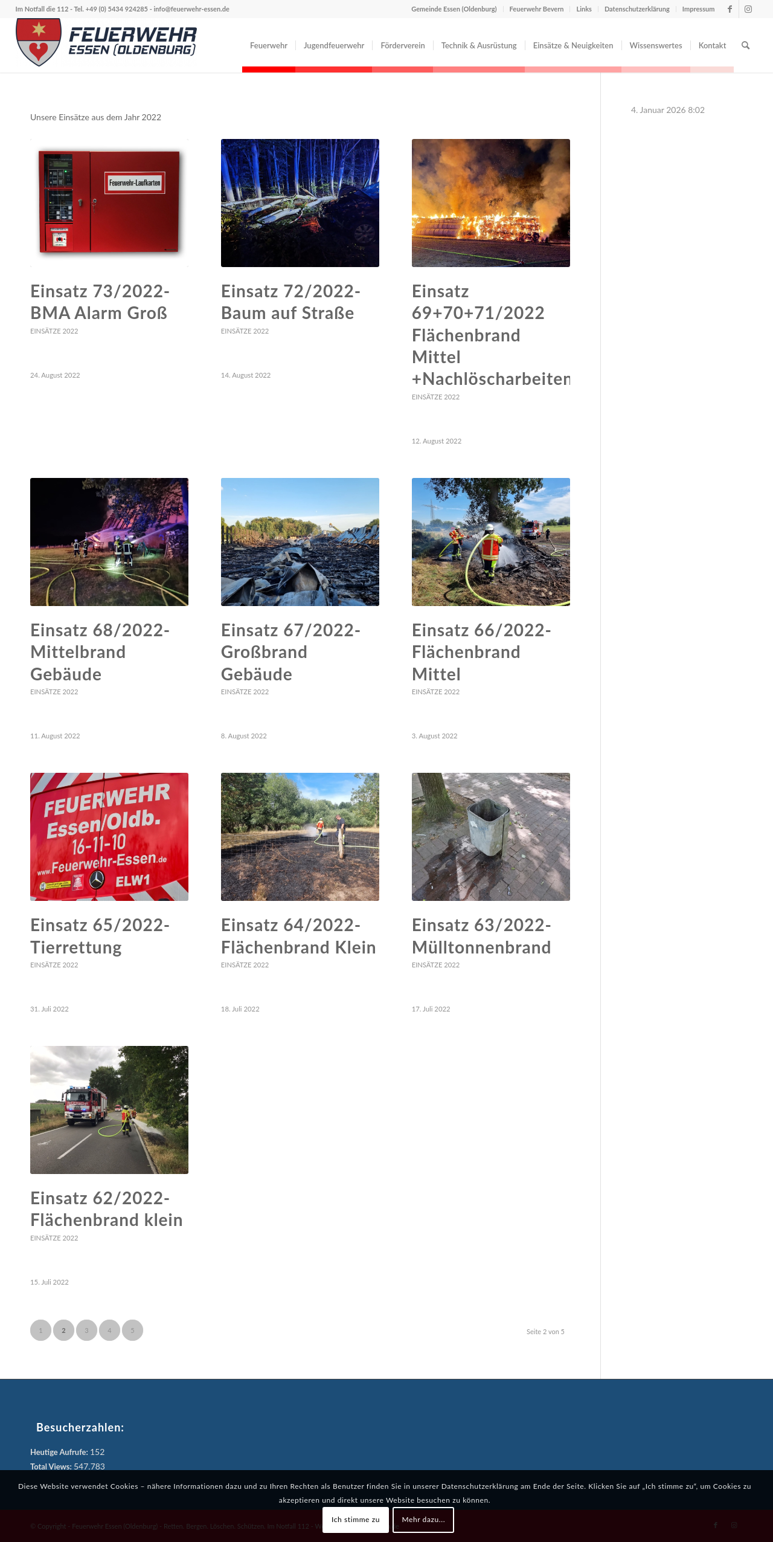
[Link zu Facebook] (730, 9)
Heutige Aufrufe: (60, 1452)
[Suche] (745, 45)
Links (583, 9)
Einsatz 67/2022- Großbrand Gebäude (291, 651)
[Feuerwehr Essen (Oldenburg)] (106, 45)
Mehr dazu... (423, 1519)
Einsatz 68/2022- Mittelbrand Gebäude (100, 651)
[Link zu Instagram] (748, 9)
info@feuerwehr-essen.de (191, 9)
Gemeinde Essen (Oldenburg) (453, 9)
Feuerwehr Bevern (537, 9)
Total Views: (52, 1466)
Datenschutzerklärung (637, 9)
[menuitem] (268, 45)
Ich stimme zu (356, 1519)
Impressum (698, 9)
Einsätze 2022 (54, 331)
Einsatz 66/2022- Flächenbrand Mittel (482, 651)
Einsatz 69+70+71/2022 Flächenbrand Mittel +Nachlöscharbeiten (492, 334)
